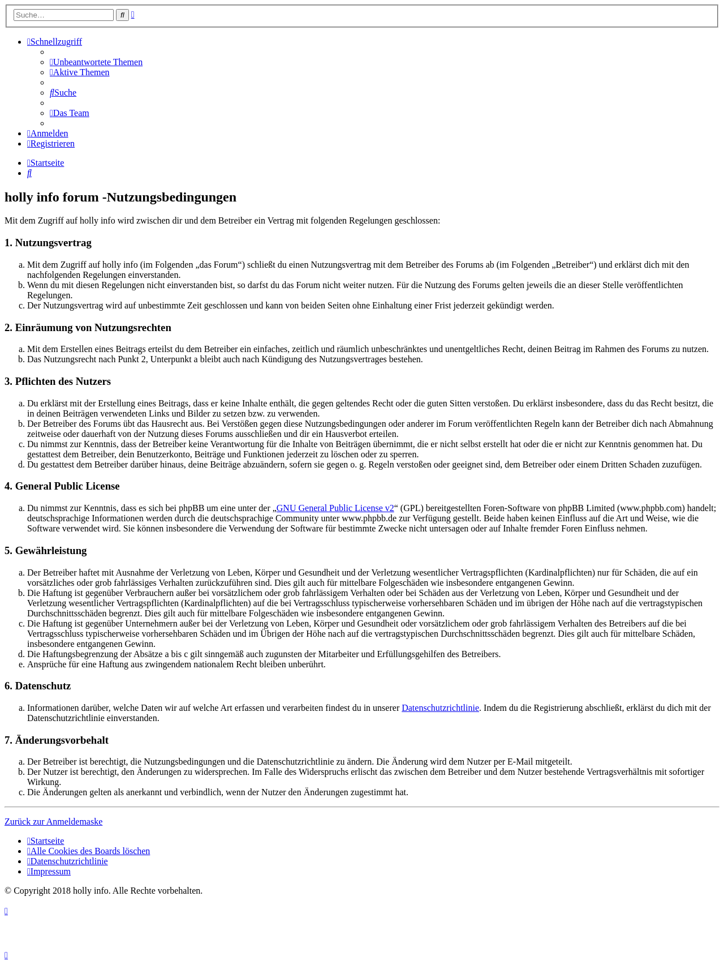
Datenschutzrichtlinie (440, 708)
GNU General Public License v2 (335, 508)
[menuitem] (96, 62)
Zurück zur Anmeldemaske (53, 821)
